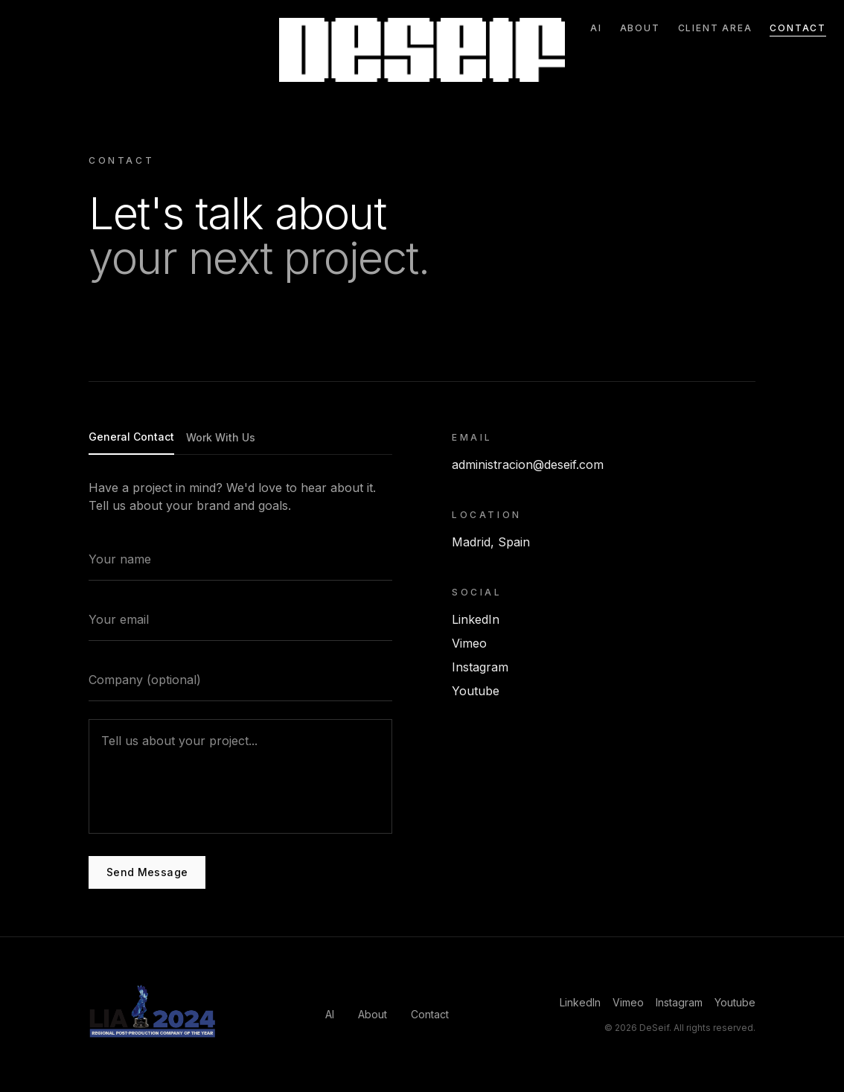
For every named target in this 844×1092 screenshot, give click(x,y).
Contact (798, 27)
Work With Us (220, 438)
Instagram (480, 670)
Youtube (475, 694)
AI (596, 27)
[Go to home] (422, 50)
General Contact (131, 437)
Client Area (715, 27)
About (640, 27)
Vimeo (469, 646)
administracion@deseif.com (528, 468)
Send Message (147, 872)
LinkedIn (475, 623)
